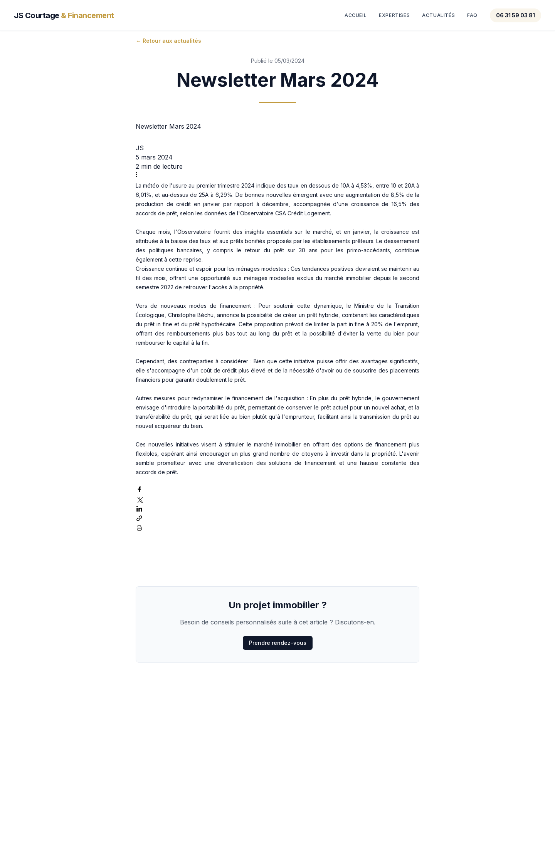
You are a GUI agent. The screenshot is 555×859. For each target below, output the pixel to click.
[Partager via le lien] (139, 518)
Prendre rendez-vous (277, 642)
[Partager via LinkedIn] (139, 508)
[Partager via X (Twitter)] (139, 499)
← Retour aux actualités (168, 40)
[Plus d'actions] (139, 174)
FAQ (472, 15)
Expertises (394, 15)
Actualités (438, 15)
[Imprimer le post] (139, 528)
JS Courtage (64, 15)
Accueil (356, 15)
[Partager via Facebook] (139, 489)
